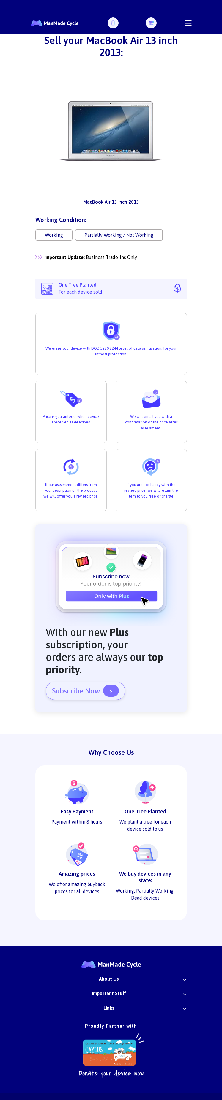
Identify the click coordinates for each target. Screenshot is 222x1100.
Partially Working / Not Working (118, 235)
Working (54, 235)
